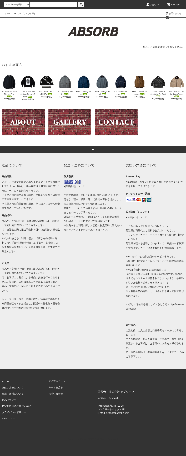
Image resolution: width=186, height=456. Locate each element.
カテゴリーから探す (24, 13)
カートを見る (55, 387)
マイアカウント (56, 381)
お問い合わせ (173, 13)
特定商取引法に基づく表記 (16, 406)
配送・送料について (13, 393)
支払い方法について (13, 387)
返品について (9, 399)
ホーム (8, 13)
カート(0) (174, 4)
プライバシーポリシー (14, 412)
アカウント (153, 4)
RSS (4, 418)
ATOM (12, 418)
